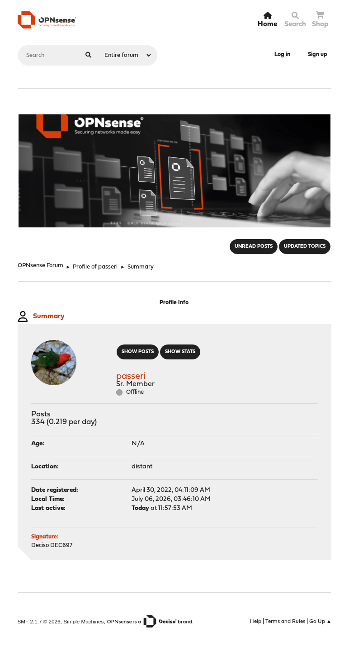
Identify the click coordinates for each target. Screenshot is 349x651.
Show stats (180, 351)
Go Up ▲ (320, 621)
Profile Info (174, 303)
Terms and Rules (285, 621)
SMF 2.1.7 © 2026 (39, 621)
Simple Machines (84, 621)
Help (255, 621)
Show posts (138, 351)
